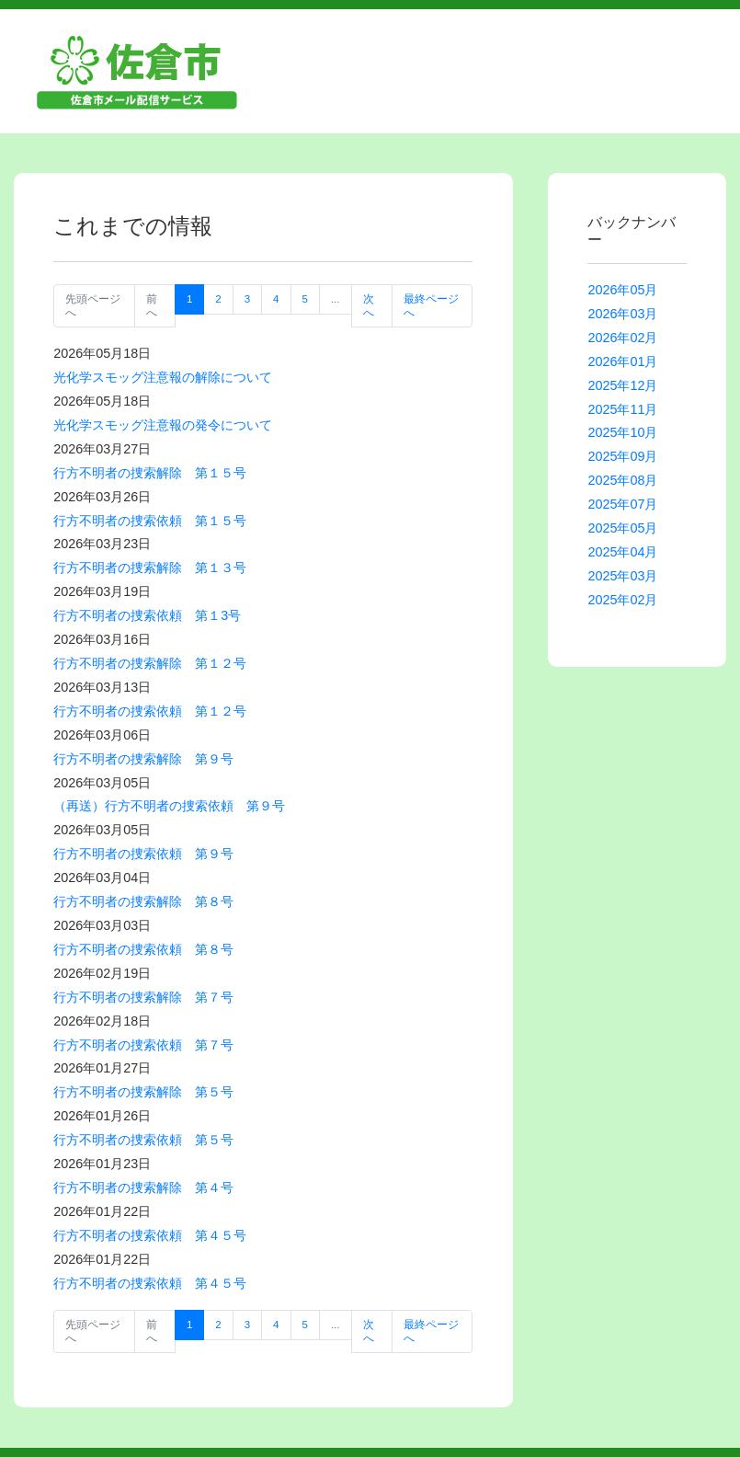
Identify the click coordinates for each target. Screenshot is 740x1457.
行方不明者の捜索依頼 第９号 (143, 853)
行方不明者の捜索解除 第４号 (143, 1187)
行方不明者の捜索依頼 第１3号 (147, 615)
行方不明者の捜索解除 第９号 (143, 758)
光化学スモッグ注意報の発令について (162, 425)
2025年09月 (622, 456)
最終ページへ (431, 305)
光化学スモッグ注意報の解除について (162, 377)
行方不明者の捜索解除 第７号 (143, 997)
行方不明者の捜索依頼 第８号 (143, 949)
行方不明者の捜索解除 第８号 (143, 901)
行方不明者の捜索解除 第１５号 (149, 472)
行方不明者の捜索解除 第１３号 (149, 567)
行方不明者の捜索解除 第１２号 (149, 663)
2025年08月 (622, 480)
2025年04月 (622, 552)
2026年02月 (622, 337)
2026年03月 (622, 313)
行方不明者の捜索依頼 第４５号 (149, 1235)
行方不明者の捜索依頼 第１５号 (149, 520)
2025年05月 (622, 528)
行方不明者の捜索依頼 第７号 (143, 1045)
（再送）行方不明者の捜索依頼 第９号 (169, 805)
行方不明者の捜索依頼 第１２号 (149, 711)
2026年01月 (622, 361)
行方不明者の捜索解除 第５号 (143, 1091)
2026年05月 (622, 289)
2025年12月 (622, 385)
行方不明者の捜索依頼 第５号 (143, 1139)
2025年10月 (622, 432)
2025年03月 (622, 575)
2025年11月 (622, 409)
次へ (368, 305)
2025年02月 (622, 599)
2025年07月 (622, 504)
